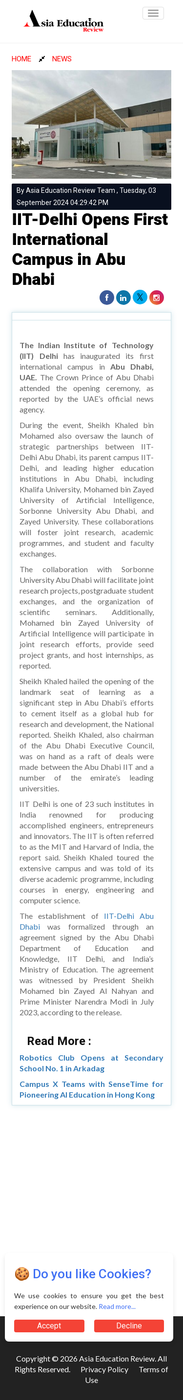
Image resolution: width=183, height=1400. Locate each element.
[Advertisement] (91, 1206)
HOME (21, 59)
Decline (129, 1325)
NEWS (62, 59)
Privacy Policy (104, 1369)
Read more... (117, 1306)
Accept (49, 1325)
